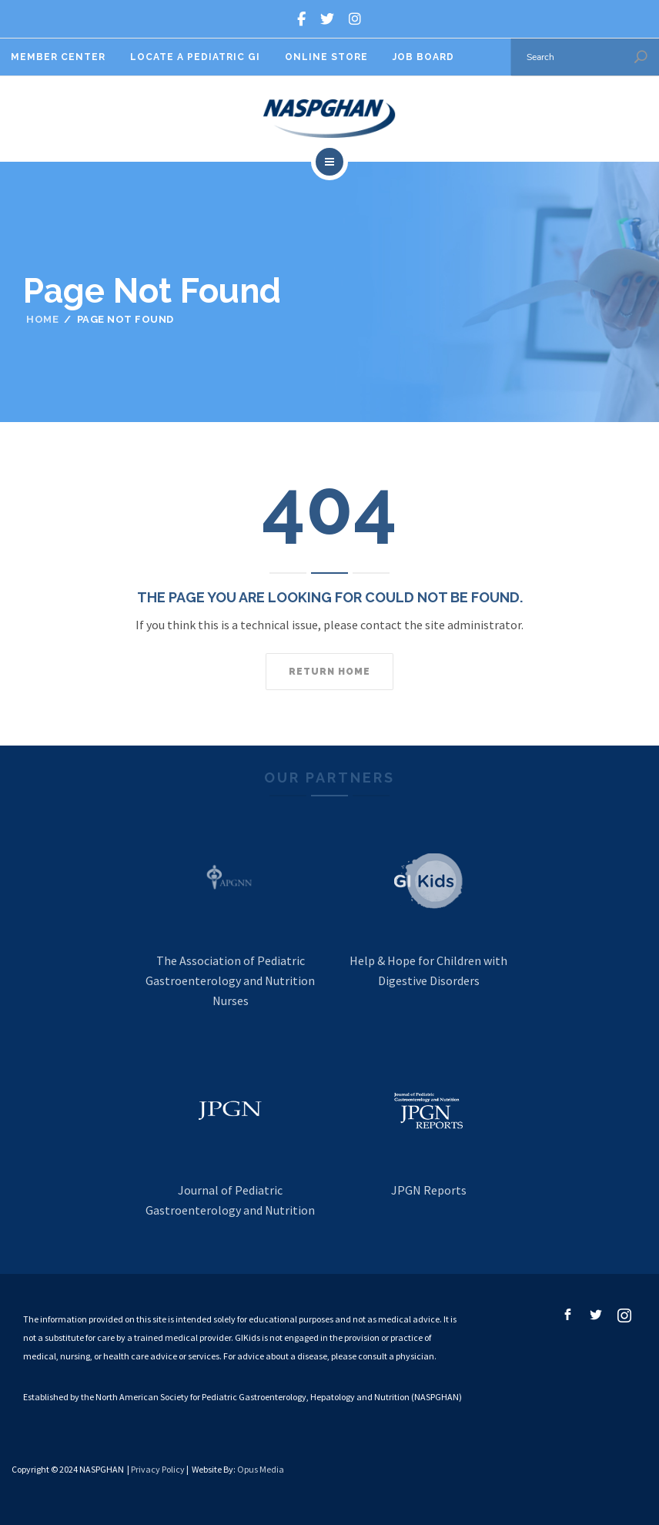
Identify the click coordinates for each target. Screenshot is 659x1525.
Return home (329, 671)
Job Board (423, 57)
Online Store (326, 57)
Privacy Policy (158, 1469)
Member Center (58, 57)
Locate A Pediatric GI (195, 57)
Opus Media (260, 1469)
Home (42, 319)
